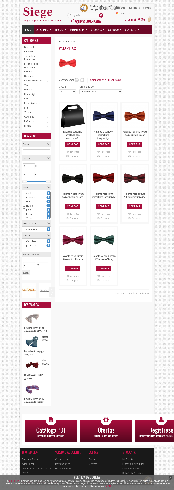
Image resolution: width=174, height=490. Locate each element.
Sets (26, 107)
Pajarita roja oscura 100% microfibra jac (134, 195)
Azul (28, 193)
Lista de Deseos (131, 468)
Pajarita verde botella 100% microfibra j (104, 257)
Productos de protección (31, 65)
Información (77, 29)
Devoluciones (62, 463)
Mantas (28, 89)
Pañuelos (29, 121)
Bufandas (29, 76)
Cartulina (31, 241)
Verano (28, 112)
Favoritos (74, 151)
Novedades (30, 47)
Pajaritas (28, 51)
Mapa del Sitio (63, 468)
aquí (108, 486)
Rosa (29, 214)
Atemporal (32, 229)
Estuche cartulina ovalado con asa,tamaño (72, 135)
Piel (26, 98)
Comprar (147, 8)
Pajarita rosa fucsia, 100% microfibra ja (73, 257)
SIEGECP (14, 481)
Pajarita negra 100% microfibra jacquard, (73, 195)
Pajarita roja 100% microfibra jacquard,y (103, 195)
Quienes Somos (30, 459)
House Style (30, 94)
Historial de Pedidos (133, 463)
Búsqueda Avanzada (85, 21)
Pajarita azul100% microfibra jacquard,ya (103, 135)
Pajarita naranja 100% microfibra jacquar (135, 133)
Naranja (30, 201)
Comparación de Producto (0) (105, 79)
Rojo (28, 209)
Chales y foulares (33, 80)
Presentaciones (32, 103)
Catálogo (113, 29)
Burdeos (31, 197)
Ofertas (93, 463)
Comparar (74, 156)
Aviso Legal (28, 463)
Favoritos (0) (134, 8)
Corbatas (29, 116)
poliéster (31, 245)
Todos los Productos (29, 58)
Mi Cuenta (127, 459)
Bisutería (28, 71)
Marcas (59, 29)
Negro (29, 205)
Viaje (26, 85)
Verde (29, 218)
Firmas (27, 125)
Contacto (130, 29)
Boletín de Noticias (132, 473)
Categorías (42, 29)
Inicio (27, 29)
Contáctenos (62, 459)
